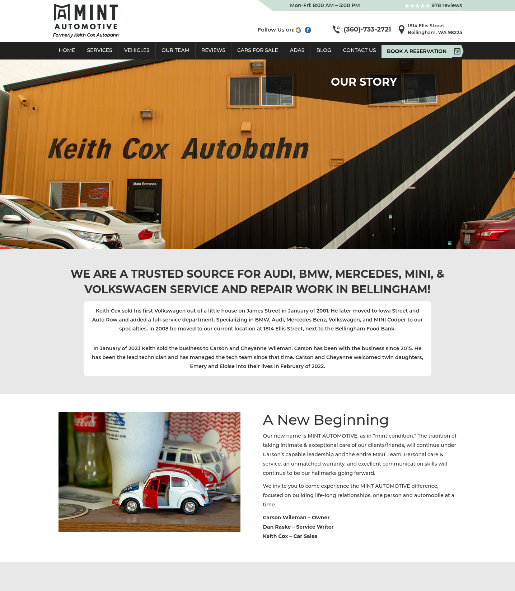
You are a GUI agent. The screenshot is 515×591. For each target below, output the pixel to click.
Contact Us (359, 50)
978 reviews (433, 5)
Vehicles (137, 50)
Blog (323, 50)
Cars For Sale (257, 50)
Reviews (213, 50)
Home (67, 50)
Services (99, 50)
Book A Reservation (419, 51)
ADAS (297, 50)
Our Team (175, 50)
